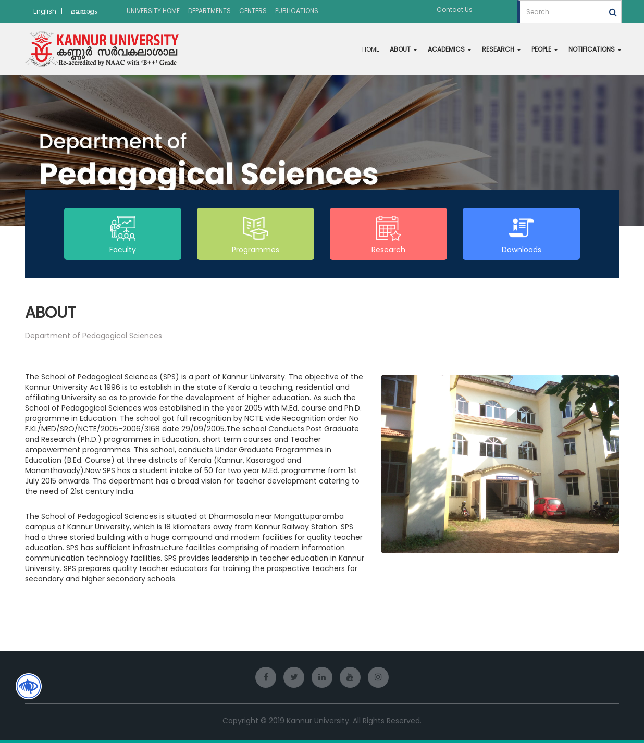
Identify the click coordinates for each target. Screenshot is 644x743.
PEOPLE (544, 49)
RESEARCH (501, 49)
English (44, 11)
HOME (370, 49)
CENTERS (253, 10)
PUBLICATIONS (296, 10)
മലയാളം (84, 11)
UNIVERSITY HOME (153, 10)
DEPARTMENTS (209, 10)
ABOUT (403, 49)
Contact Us (455, 9)
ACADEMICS (450, 49)
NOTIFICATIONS (595, 49)
